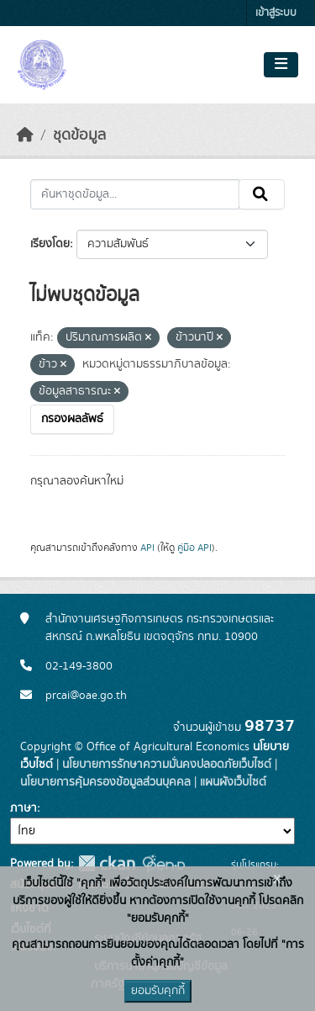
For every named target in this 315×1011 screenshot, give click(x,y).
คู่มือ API (194, 547)
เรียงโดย (50, 244)
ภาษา (23, 808)
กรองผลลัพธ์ (72, 418)
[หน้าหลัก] (25, 135)
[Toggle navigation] (281, 64)
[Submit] (262, 194)
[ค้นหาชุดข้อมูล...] (134, 194)
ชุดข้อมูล (79, 135)
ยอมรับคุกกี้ (158, 990)
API (147, 547)
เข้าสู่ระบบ (276, 13)
